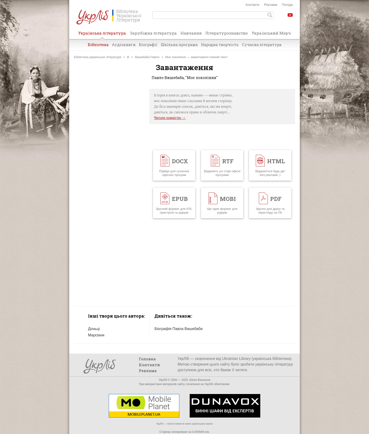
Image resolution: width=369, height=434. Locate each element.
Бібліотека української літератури (97, 57)
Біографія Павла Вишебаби (178, 329)
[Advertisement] (109, 159)
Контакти (252, 4)
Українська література (102, 34)
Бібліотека (98, 44)
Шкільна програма (179, 44)
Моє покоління (175, 57)
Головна (147, 358)
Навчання (191, 33)
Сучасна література (261, 44)
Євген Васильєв (199, 380)
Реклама (270, 4)
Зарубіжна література (153, 33)
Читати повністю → (170, 118)
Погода (287, 4)
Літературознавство (226, 33)
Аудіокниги (124, 44)
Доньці (94, 329)
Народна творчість (220, 44)
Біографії (148, 44)
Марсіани (96, 335)
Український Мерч (271, 33)
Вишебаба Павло (147, 57)
